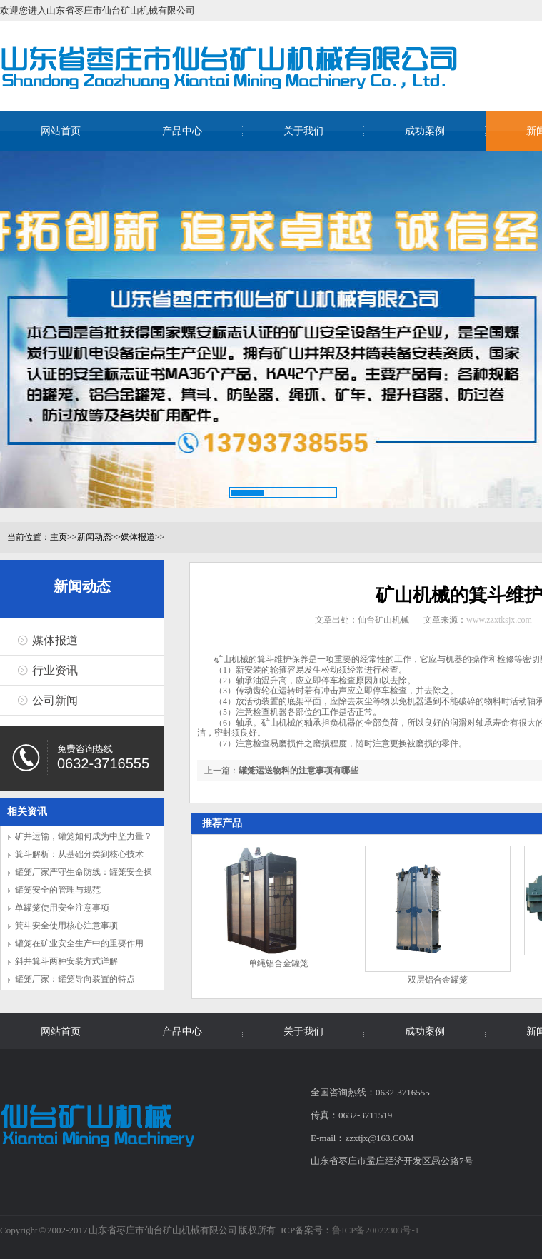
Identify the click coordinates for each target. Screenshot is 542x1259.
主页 (58, 537)
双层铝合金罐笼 (438, 980)
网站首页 (61, 131)
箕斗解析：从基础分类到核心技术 (79, 854)
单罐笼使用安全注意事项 (62, 908)
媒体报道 (138, 537)
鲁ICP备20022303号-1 (375, 1230)
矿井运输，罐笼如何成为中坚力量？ (83, 836)
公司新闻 (55, 700)
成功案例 (425, 131)
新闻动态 (94, 537)
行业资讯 (55, 670)
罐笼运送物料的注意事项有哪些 (298, 771)
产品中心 (182, 131)
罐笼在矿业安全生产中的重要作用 (79, 943)
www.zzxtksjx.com (499, 620)
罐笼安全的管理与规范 (58, 890)
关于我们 (303, 131)
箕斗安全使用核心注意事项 (66, 926)
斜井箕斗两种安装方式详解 (66, 961)
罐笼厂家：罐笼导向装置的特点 (75, 979)
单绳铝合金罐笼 (278, 963)
